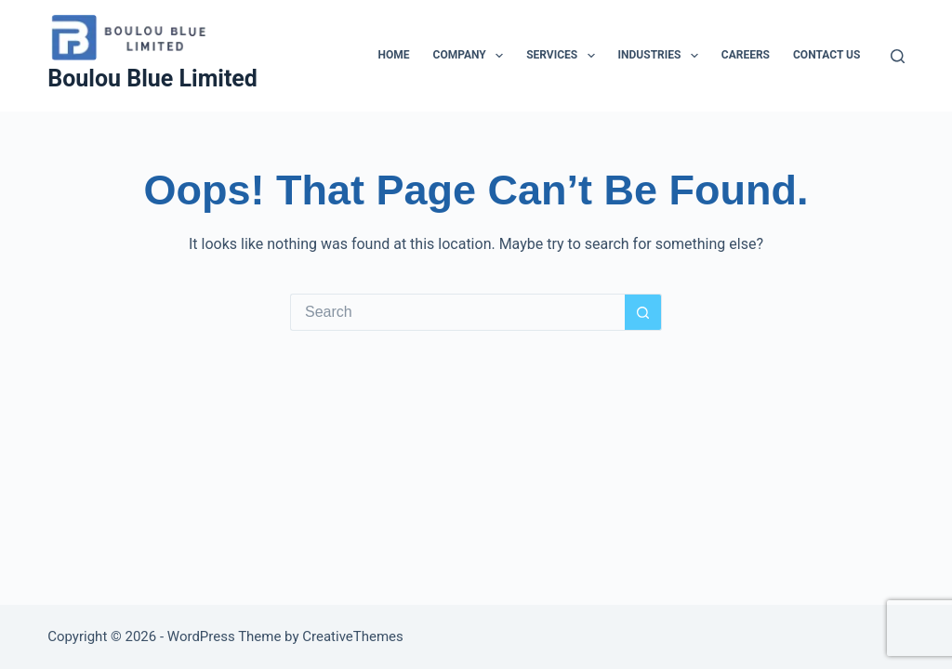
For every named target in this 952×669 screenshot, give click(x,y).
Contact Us (826, 54)
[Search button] (643, 312)
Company (472, 56)
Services (564, 56)
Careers (745, 54)
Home (394, 54)
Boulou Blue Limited (152, 78)
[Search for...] (457, 312)
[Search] (898, 56)
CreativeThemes (352, 636)
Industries (662, 56)
